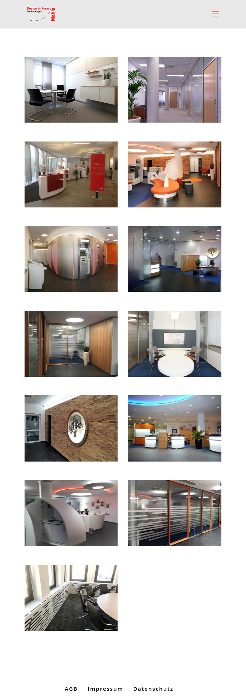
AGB (71, 688)
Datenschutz (153, 688)
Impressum (105, 688)
